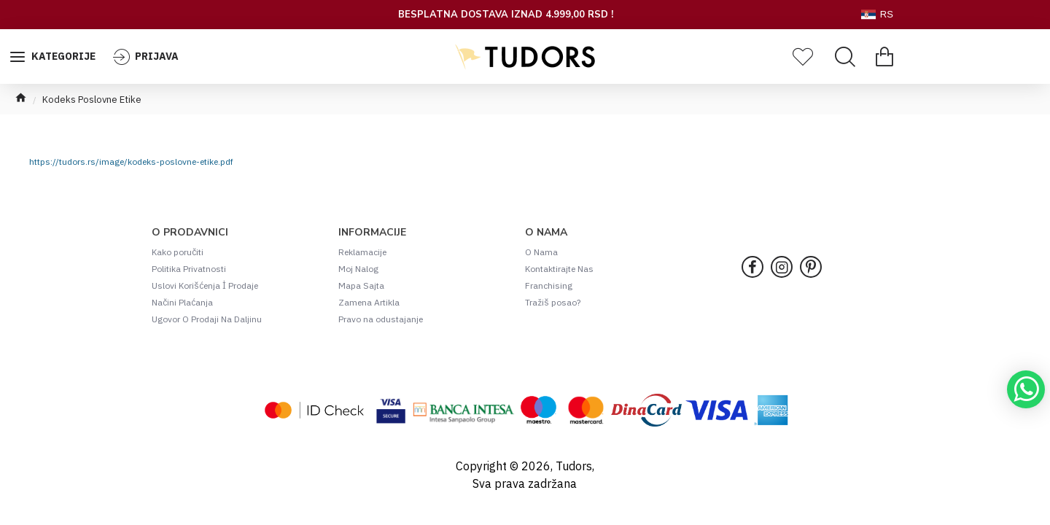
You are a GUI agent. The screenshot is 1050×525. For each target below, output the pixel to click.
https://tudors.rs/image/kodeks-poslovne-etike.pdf (131, 161)
